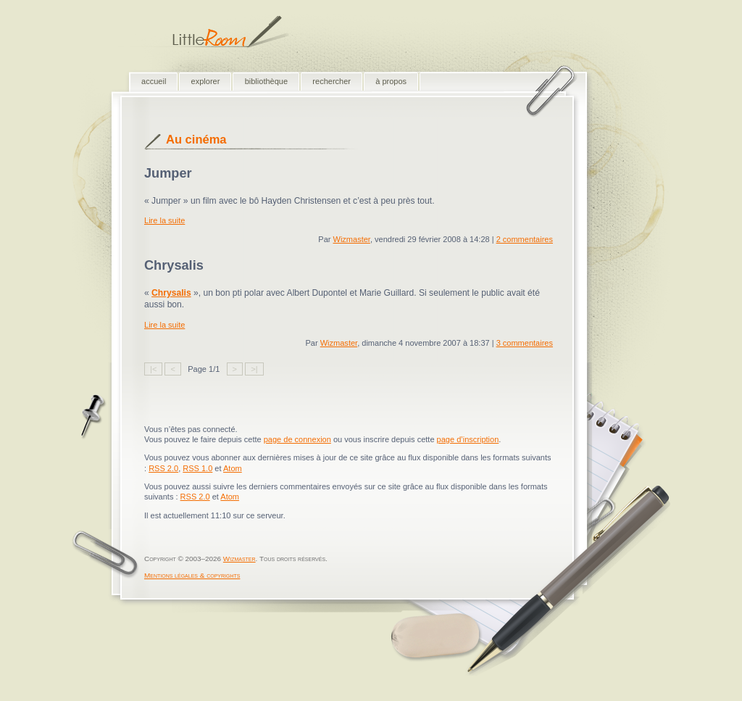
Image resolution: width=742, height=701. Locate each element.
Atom (232, 468)
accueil (153, 81)
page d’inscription (468, 439)
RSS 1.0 (197, 468)
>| (254, 369)
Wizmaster (351, 239)
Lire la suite (164, 220)
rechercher (331, 81)
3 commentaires (524, 343)
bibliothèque (266, 81)
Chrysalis (171, 293)
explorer (205, 81)
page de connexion (297, 439)
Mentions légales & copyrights (192, 575)
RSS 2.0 (163, 468)
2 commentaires (524, 239)
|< (153, 369)
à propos (391, 81)
